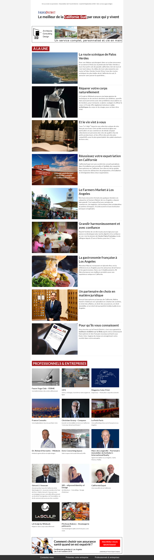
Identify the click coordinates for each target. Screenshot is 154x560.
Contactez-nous (47, 557)
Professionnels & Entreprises (59, 363)
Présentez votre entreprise (77, 557)
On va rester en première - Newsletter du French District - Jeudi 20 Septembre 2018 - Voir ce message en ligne (77, 4)
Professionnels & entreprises (107, 557)
